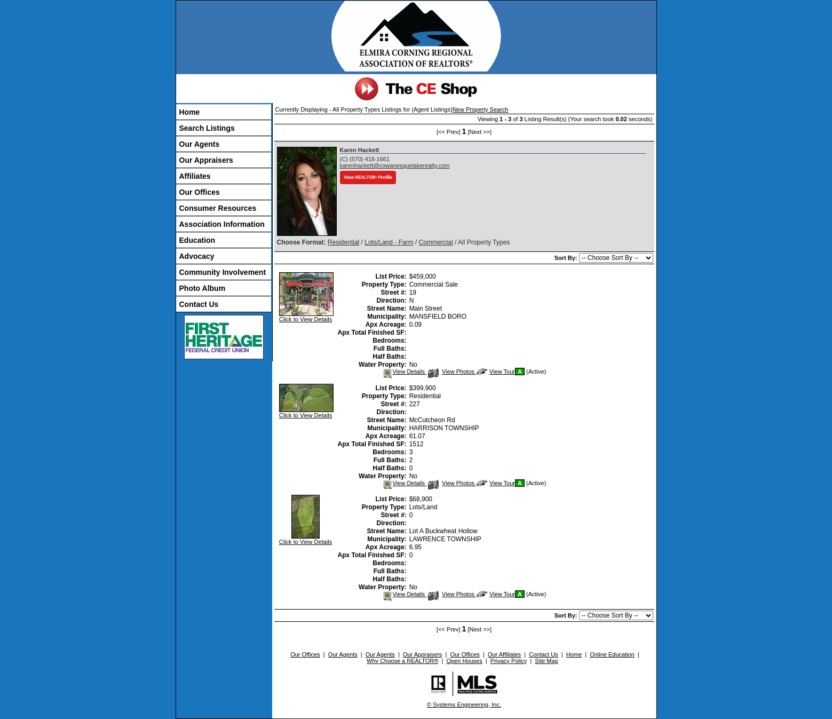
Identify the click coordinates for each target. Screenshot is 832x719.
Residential (343, 242)
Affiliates (195, 176)
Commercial (436, 242)
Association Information (222, 224)
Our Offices (199, 192)
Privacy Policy (508, 661)
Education (197, 240)
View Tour (496, 371)
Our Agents (199, 144)
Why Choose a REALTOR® (402, 661)
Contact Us (199, 304)
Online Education (612, 654)
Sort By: (566, 258)
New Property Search (481, 109)
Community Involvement (222, 272)
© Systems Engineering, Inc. (464, 704)
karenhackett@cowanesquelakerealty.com (395, 165)
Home (189, 112)
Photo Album (202, 288)
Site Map (546, 661)
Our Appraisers (206, 160)
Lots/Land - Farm (389, 242)
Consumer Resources (218, 208)
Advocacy (197, 256)
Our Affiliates (504, 654)
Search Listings (207, 128)
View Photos (452, 371)
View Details (404, 371)
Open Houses (464, 661)
